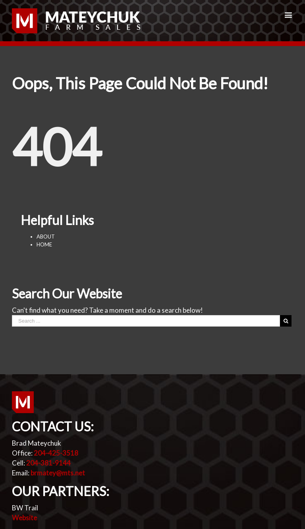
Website (24, 518)
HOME (44, 244)
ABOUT (46, 236)
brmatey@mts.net (58, 473)
